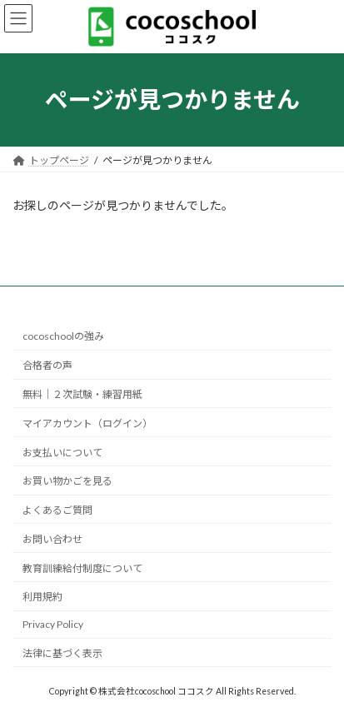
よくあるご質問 (57, 510)
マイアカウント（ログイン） (87, 423)
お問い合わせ (52, 539)
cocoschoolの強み (63, 336)
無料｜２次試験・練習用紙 (82, 394)
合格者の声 (47, 365)
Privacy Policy (52, 624)
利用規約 (42, 596)
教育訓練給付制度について (82, 567)
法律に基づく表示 (62, 653)
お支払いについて (62, 452)
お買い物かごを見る (67, 481)
